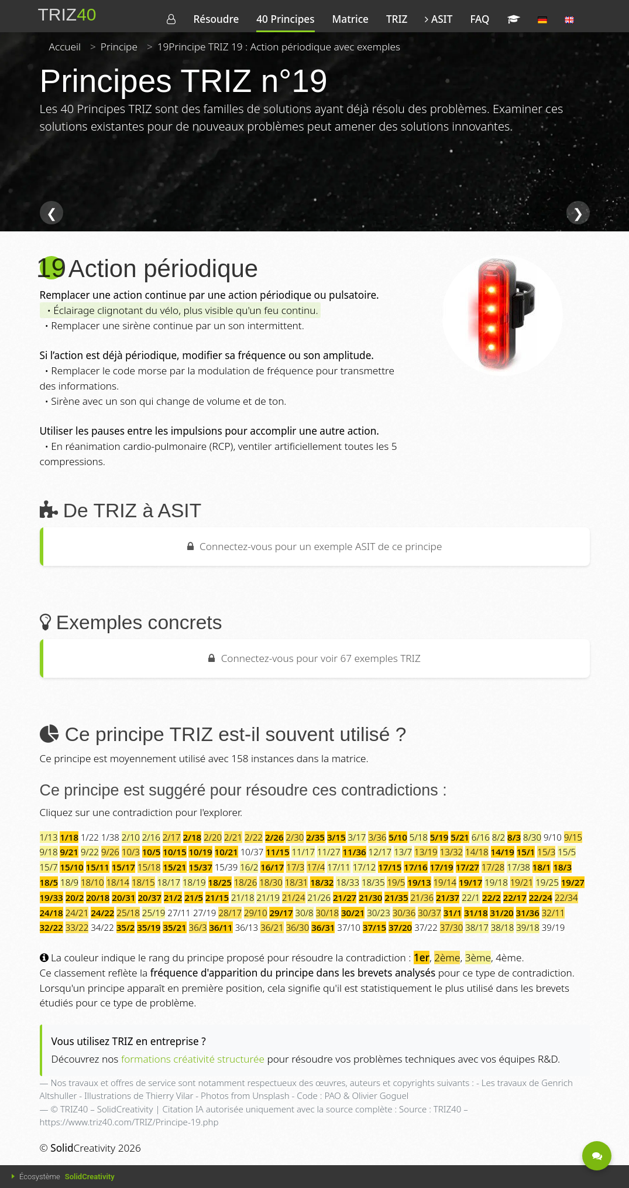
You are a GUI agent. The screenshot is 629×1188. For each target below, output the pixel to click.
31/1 (453, 913)
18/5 (49, 882)
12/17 (380, 852)
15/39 (226, 867)
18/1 (541, 867)
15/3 (546, 852)
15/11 (97, 867)
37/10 (348, 927)
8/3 (514, 837)
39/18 (527, 927)
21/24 (293, 897)
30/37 (429, 913)
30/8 (304, 913)
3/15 (336, 837)
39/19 (553, 927)
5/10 (398, 837)
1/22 (90, 837)
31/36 (527, 913)
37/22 (426, 927)
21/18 (243, 897)
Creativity (82, 1148)
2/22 (254, 837)
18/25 (220, 882)
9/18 (49, 852)
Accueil (65, 46)
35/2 (125, 927)
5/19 (439, 837)
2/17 (172, 837)
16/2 (249, 867)
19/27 (573, 882)
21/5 (193, 897)
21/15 (217, 897)
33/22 (77, 927)
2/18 (192, 837)
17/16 (415, 867)
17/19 (441, 867)
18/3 (562, 867)
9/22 (90, 852)
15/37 (200, 867)
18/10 (92, 882)
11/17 (303, 852)
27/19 (204, 913)
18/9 (69, 882)
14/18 (477, 852)
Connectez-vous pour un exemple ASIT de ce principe (314, 546)
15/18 (149, 867)
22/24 (540, 897)
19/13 (419, 882)
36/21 (272, 927)
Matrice (350, 19)
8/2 (498, 837)
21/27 (344, 897)
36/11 (220, 927)
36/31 (323, 927)
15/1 (526, 852)
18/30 (271, 882)
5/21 (460, 837)
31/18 (475, 913)
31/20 (501, 913)
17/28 (493, 867)
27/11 (179, 913)
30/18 (327, 913)
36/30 (298, 927)
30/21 (353, 913)
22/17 (515, 897)
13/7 (403, 852)
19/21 (522, 882)
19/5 (396, 882)
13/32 (451, 852)
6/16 (481, 837)
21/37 (447, 897)
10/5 (151, 852)
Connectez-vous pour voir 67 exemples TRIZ (314, 658)
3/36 (377, 837)
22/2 (491, 897)
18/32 (322, 882)
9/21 (69, 852)
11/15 (277, 852)
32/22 (51, 927)
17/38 (518, 867)
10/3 (131, 852)
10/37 (252, 852)
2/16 (151, 837)
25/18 (128, 913)
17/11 (338, 867)
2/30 (295, 837)
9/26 (110, 852)
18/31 (296, 882)
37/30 (451, 927)
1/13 (49, 837)
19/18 (496, 882)
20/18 (97, 897)
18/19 (194, 882)
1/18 (69, 837)
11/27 (329, 852)
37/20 (400, 927)
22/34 (566, 897)
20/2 (75, 897)
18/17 (169, 882)
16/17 (272, 867)
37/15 (374, 927)
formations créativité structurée (192, 1059)
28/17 (230, 913)
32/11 (553, 913)
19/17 (470, 882)
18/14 (117, 882)
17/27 (467, 867)
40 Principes (285, 19)
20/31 (123, 897)
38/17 (477, 927)
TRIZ (396, 19)
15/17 (123, 867)
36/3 (198, 927)
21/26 (319, 897)
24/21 (77, 913)
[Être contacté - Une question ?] (596, 1155)
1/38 (110, 837)
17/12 (364, 867)
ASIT (438, 19)
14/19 (502, 852)
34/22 (102, 927)
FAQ (479, 19)
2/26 (274, 837)
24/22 (102, 913)
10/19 (200, 852)
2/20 (213, 837)
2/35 (315, 837)
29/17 (281, 913)
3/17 (357, 837)
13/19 (426, 852)
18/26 (245, 882)
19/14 (445, 882)
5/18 (419, 837)
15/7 (49, 867)
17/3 (295, 867)
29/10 (255, 913)
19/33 (51, 897)
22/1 (471, 897)
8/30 (532, 837)
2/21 (233, 837)
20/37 (149, 897)
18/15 (143, 882)
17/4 (316, 867)
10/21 (226, 852)
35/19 (148, 927)
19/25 (547, 882)
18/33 (347, 882)
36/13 (247, 927)
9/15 (573, 837)
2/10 (131, 837)
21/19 (268, 897)
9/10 (553, 837)
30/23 (378, 913)
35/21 (174, 927)
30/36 (404, 913)
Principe (119, 46)
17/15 (389, 867)
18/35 (373, 882)
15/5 (567, 852)
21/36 (422, 897)
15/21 (174, 867)
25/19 (154, 913)
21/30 (370, 897)
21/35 (396, 897)
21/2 (173, 897)
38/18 (502, 927)
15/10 (71, 867)
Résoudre (216, 19)
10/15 (174, 852)
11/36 (354, 852)
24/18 (51, 913)
